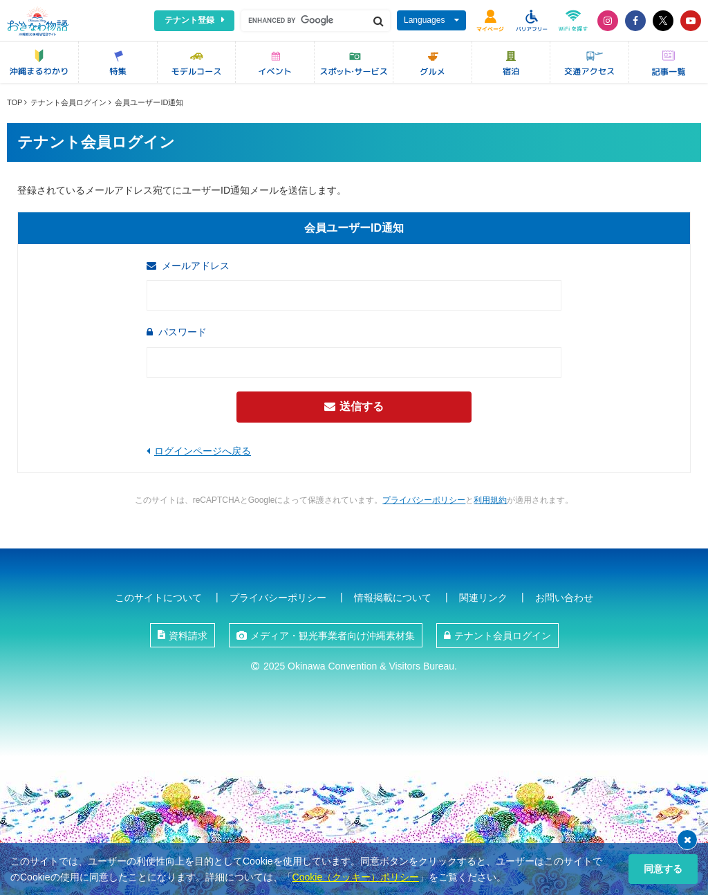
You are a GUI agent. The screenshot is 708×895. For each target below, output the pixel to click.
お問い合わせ (564, 597)
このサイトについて (158, 597)
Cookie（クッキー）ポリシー (356, 877)
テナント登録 (189, 20)
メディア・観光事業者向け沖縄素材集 (332, 635)
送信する (354, 406)
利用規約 (490, 500)
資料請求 (188, 635)
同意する (663, 868)
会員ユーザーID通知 (149, 102)
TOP (14, 102)
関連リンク (483, 597)
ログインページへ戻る (202, 450)
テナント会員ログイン (68, 102)
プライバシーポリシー (423, 500)
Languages (424, 20)
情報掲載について (392, 597)
